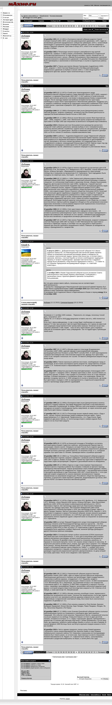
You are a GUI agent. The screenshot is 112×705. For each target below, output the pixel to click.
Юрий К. (25, 245)
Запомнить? (104, 15)
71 (94, 26)
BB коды (23, 671)
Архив (104, 694)
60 (74, 26)
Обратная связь (84, 694)
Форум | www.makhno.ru (31, 15)
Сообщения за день (89, 21)
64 (84, 26)
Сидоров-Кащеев (66, 302)
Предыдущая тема (58, 656)
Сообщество (55, 21)
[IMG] (23, 673)
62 (79, 26)
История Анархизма (56, 15)
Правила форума (26, 678)
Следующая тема (70, 656)
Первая (49, 26)
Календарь (71, 21)
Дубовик (25, 36)
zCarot (68, 698)
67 (92, 26)
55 (61, 26)
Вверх (109, 694)
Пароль (86, 18)
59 (71, 26)
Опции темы (87, 29)
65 (86, 26)
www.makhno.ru (96, 694)
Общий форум (44, 15)
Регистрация (28, 21)
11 (56, 26)
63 (81, 26)
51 (58, 26)
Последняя (102, 26)
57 (66, 26)
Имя (85, 15)
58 (69, 26)
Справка (41, 21)
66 (89, 26)
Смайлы (23, 672)
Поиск (104, 21)
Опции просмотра (100, 29)
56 (63, 26)
